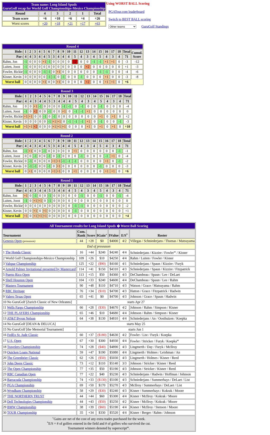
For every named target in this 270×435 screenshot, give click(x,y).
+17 (82, 23)
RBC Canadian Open (21, 374)
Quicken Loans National (23, 352)
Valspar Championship (20, 263)
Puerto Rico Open (17, 274)
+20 (44, 23)
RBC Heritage (15, 291)
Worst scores (20, 23)
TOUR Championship (22, 412)
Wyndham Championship (24, 390)
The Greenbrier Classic (22, 358)
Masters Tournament (19, 285)
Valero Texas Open (18, 296)
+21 (70, 23)
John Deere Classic (20, 363)
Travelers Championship (23, 347)
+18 (57, 23)
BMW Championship (21, 407)
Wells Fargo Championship (25, 307)
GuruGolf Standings (155, 26)
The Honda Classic (18, 252)
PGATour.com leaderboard (126, 11)
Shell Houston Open (19, 280)
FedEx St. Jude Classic (22, 335)
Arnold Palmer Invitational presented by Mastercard (40, 269)
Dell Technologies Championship (29, 401)
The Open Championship (24, 369)
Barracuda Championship (24, 379)
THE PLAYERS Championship (28, 313)
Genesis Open (12, 241)
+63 (97, 23)
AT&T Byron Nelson (21, 318)
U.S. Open (14, 341)
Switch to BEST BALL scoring (129, 19)
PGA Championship (20, 385)
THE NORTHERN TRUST (25, 396)
